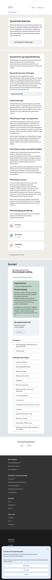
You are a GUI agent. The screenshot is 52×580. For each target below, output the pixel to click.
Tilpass (26, 574)
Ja (23, 445)
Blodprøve (19, 380)
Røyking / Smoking (21, 418)
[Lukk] (48, 549)
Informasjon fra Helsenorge (23, 42)
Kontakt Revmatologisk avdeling (22, 277)
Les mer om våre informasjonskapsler (13, 556)
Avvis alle (26, 570)
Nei (31, 445)
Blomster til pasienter (22, 385)
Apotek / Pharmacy (21, 362)
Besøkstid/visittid (21, 371)
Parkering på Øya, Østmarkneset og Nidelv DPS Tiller (26, 345)
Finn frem (19, 332)
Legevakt (19, 409)
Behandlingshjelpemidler (23, 367)
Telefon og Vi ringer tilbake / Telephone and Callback (27, 428)
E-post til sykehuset (22, 395)
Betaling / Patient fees (22, 376)
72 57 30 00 (11, 541)
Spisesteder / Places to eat (24, 423)
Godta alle (26, 565)
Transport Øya (20, 351)
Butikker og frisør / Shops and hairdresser (24, 390)
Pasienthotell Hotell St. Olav (24, 414)
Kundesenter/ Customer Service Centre (27, 404)
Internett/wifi (20, 400)
